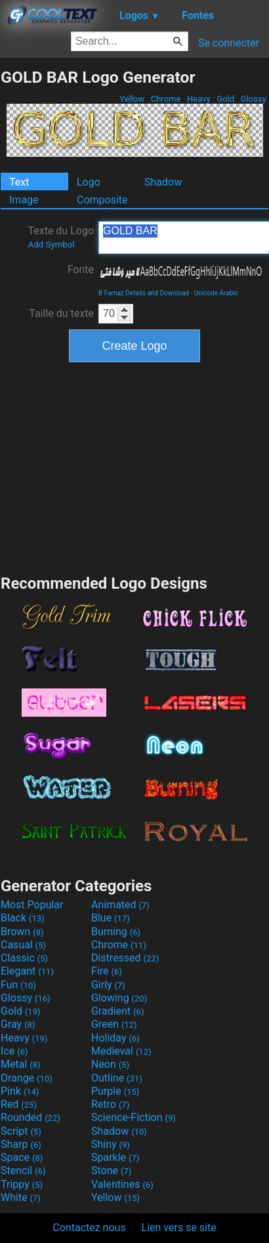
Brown (22, 931)
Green (114, 1024)
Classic (24, 958)
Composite (102, 200)
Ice (14, 1051)
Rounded (30, 1117)
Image (24, 200)
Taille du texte (61, 313)
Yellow (131, 99)
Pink (20, 1091)
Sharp (21, 1144)
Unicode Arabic (216, 293)
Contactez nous (88, 1227)
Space (22, 1157)
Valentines (122, 1184)
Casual (23, 944)
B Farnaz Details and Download (143, 293)
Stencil (23, 1170)
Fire (106, 971)
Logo (88, 182)
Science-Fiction (133, 1117)
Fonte (81, 269)
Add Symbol (51, 244)
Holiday (115, 1038)
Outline (116, 1078)
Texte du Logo (61, 236)
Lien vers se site (179, 1227)
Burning (115, 931)
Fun (18, 985)
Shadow (163, 182)
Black (23, 918)
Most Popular (32, 904)
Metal (21, 1064)
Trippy (22, 1184)
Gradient (117, 1011)
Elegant (27, 971)
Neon (110, 1064)
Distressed (125, 958)
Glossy (253, 99)
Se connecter (228, 43)
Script (21, 1131)
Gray (18, 1024)
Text (19, 182)
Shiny (110, 1144)
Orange (26, 1078)
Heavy (199, 99)
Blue (110, 918)
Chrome (166, 99)
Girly (108, 985)
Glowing (119, 998)
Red (19, 1104)
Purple (115, 1091)
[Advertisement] (134, 466)
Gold (225, 99)
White (21, 1197)
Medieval (121, 1051)
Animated (120, 904)
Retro (110, 1104)
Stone (111, 1170)
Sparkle (115, 1157)
